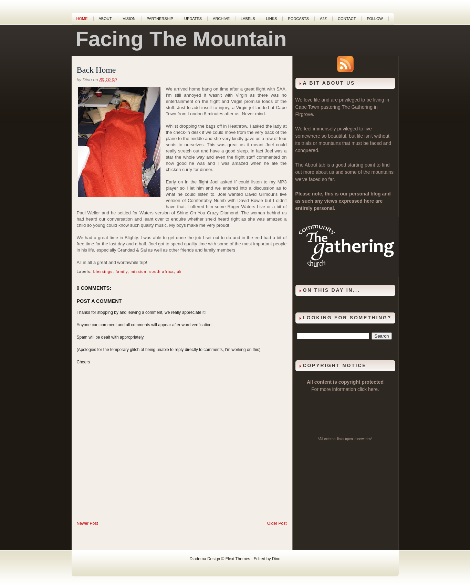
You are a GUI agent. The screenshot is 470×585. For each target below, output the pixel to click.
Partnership (160, 19)
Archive (221, 19)
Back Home (96, 70)
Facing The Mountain (181, 39)
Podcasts (298, 19)
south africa (161, 271)
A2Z (323, 19)
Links (271, 19)
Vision (129, 19)
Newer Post (87, 523)
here (373, 389)
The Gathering (357, 107)
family (122, 271)
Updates (193, 19)
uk (179, 271)
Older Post (277, 523)
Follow (375, 19)
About (105, 19)
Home (82, 19)
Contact (347, 19)
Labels (248, 19)
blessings (103, 271)
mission (138, 271)
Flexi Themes (238, 558)
